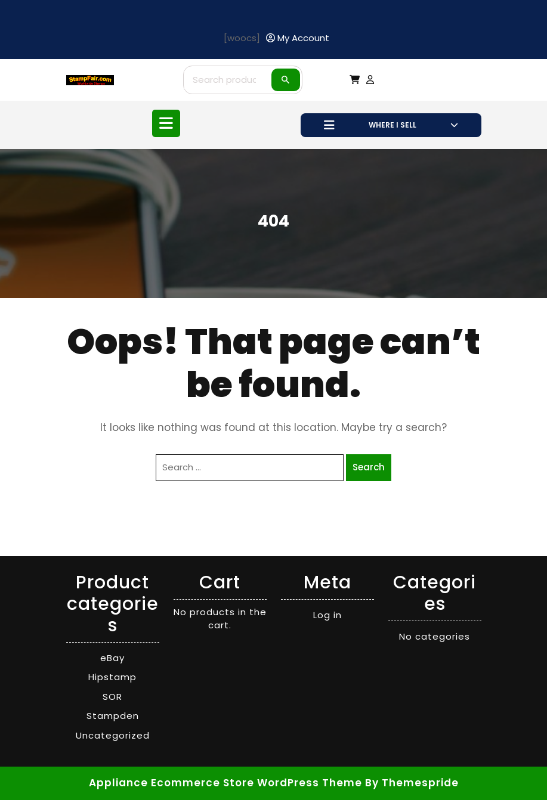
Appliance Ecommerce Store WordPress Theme (225, 783)
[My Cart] (355, 79)
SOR (112, 696)
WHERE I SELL (391, 125)
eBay (112, 658)
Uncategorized (113, 735)
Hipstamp (112, 677)
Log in (327, 615)
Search (285, 80)
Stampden (112, 715)
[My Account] (297, 38)
